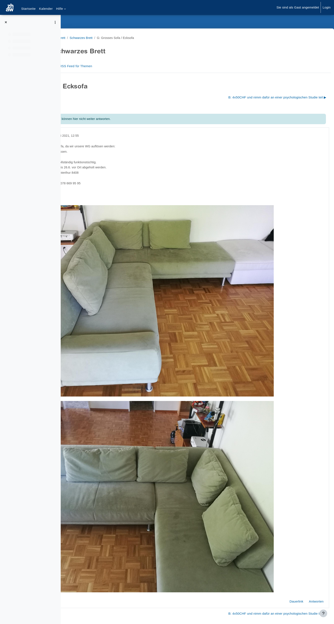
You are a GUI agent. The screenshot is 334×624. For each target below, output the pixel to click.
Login (326, 7)
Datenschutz (78, 605)
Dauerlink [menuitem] (286, 570)
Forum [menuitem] (81, 66)
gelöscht (94, 135)
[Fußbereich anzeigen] (323, 613)
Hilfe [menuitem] (59, 8)
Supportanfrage (104, 605)
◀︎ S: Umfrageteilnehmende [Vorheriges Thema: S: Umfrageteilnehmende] (91, 97)
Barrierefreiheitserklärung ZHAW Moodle (98, 614)
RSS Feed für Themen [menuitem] (110, 66)
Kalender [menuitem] (46, 8)
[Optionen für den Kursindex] (55, 22)
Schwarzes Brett (81, 38)
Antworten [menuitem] (306, 570)
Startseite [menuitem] (28, 8)
